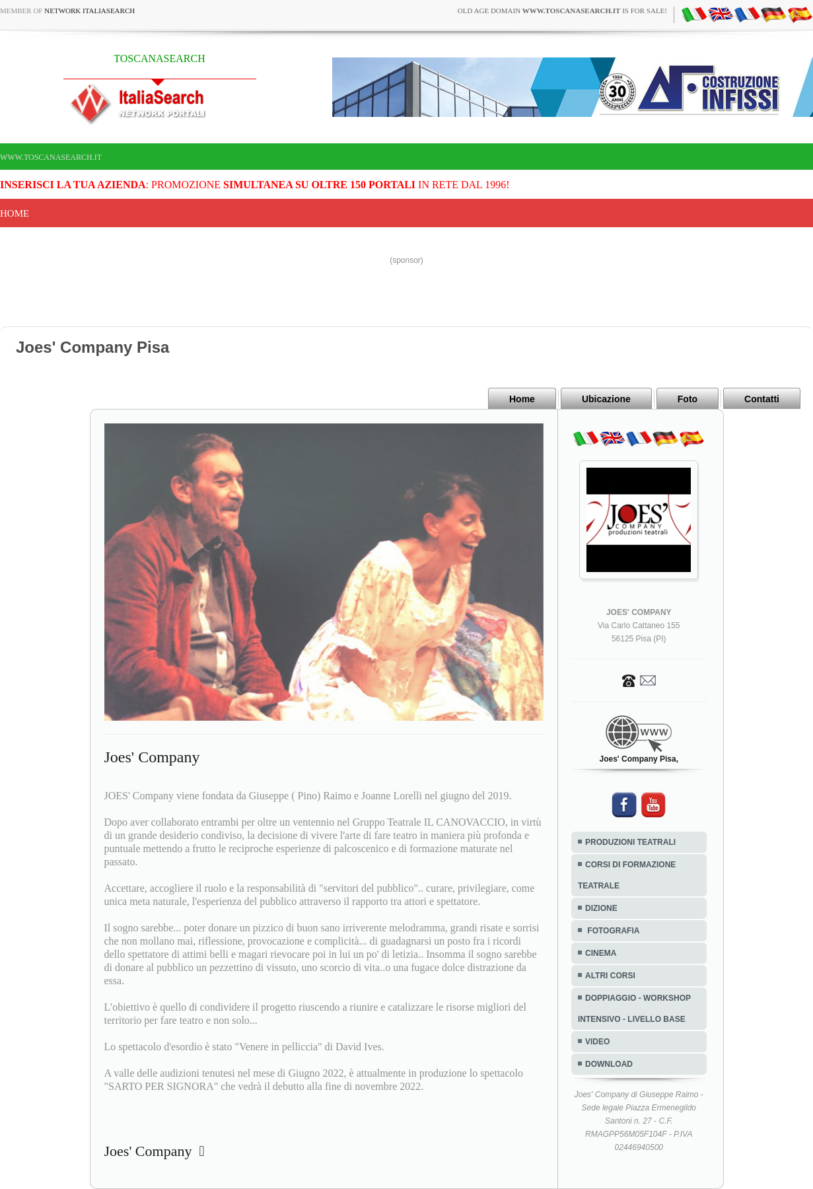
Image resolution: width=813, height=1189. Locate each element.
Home (14, 213)
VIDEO (597, 1041)
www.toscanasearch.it (51, 157)
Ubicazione (606, 399)
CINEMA (600, 953)
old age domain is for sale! (562, 11)
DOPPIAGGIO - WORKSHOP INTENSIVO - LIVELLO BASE (634, 1008)
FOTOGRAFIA (612, 930)
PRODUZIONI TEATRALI (630, 842)
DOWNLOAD (609, 1064)
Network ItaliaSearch (89, 11)
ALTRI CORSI (610, 975)
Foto (687, 399)
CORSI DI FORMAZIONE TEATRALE (627, 875)
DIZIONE (601, 908)
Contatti (761, 399)
